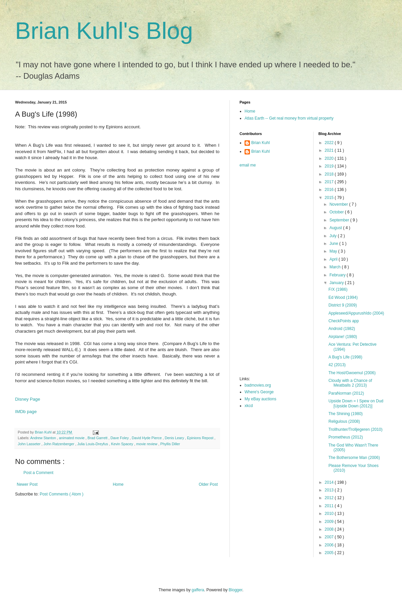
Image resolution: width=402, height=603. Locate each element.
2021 (330, 150)
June (334, 243)
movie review (147, 444)
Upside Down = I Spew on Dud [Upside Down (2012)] (355, 403)
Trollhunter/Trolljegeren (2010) (355, 429)
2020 (330, 158)
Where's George (259, 392)
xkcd (249, 405)
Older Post (208, 484)
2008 (330, 529)
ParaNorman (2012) (346, 393)
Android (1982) (341, 328)
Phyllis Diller (170, 444)
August (336, 227)
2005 (330, 552)
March (335, 267)
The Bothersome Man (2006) (354, 457)
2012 (330, 497)
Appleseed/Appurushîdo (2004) (356, 313)
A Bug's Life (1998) (345, 357)
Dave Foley (120, 438)
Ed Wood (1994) (342, 297)
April (333, 259)
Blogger (236, 590)
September (339, 220)
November (339, 204)
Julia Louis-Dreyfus (93, 444)
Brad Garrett (97, 438)
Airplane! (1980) (342, 336)
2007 (330, 537)
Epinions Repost (200, 438)
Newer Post (27, 484)
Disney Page (27, 399)
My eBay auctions (260, 399)
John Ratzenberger (59, 444)
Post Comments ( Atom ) (61, 494)
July (333, 235)
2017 (330, 182)
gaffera (198, 590)
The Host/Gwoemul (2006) (352, 373)
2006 (330, 545)
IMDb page (26, 411)
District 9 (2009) (342, 305)
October (337, 212)
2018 (330, 174)
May (333, 251)
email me (248, 165)
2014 (330, 482)
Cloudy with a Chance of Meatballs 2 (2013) (350, 383)
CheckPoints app (343, 321)
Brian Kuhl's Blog (104, 31)
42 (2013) (336, 364)
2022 (330, 142)
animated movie (72, 438)
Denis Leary (175, 438)
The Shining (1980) (345, 413)
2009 (330, 521)
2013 (330, 490)
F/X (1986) (337, 289)
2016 (330, 189)
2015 (330, 197)
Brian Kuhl (260, 142)
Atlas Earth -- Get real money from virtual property (289, 118)
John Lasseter (30, 444)
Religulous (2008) (344, 421)
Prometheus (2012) (345, 437)
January (337, 282)
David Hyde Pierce (147, 438)
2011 (330, 506)
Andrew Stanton (43, 438)
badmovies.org (258, 385)
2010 (330, 513)
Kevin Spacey (122, 444)
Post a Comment (38, 472)
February (337, 275)
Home (118, 484)
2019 (330, 166)
